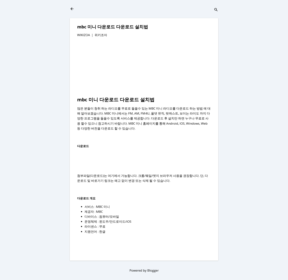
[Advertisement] (144, 67)
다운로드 (97, 176)
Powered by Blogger (144, 270)
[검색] (216, 10)
